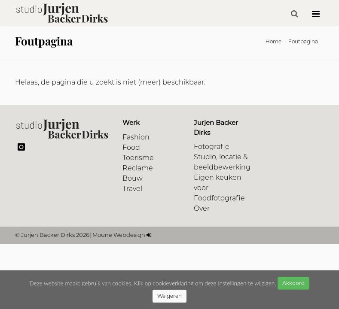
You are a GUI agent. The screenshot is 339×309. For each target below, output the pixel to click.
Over (202, 208)
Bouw (132, 178)
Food (131, 147)
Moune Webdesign (118, 234)
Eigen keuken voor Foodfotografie (219, 187)
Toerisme (138, 158)
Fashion (136, 137)
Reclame (137, 168)
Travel (132, 189)
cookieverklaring (174, 283)
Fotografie (211, 146)
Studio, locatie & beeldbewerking (222, 162)
